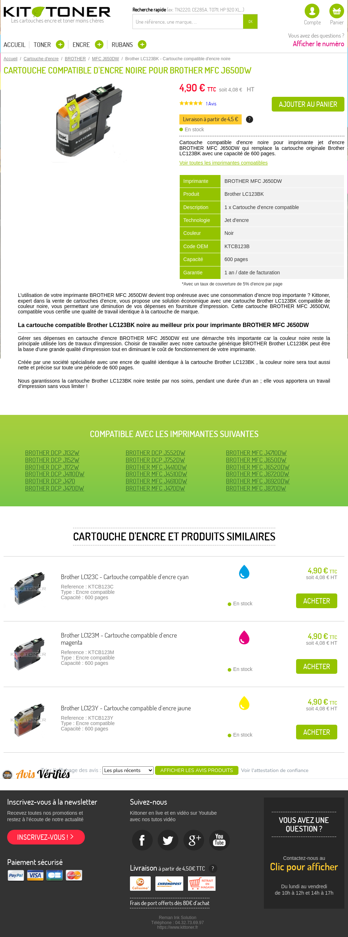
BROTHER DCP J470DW (54, 488)
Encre (82, 45)
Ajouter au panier (308, 104)
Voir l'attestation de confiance (274, 770)
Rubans (123, 45)
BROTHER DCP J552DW (155, 453)
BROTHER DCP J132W (52, 453)
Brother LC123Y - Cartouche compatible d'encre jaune (126, 708)
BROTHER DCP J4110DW (54, 474)
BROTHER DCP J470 (50, 481)
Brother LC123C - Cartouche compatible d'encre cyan (125, 577)
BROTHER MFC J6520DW (258, 467)
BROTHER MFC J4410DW (156, 467)
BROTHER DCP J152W (52, 460)
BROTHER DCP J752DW (155, 460)
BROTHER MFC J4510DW (156, 474)
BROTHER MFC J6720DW (257, 474)
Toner (43, 45)
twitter (168, 840)
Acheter (316, 600)
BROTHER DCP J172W (52, 467)
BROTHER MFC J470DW (155, 488)
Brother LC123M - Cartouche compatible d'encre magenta (119, 639)
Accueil (14, 44)
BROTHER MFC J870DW (256, 488)
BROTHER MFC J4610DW (156, 481)
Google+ (194, 840)
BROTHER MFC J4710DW (256, 453)
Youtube (220, 840)
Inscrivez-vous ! (42, 837)
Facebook (142, 840)
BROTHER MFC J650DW (256, 460)
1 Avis (211, 103)
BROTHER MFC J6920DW (258, 481)
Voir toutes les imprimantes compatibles (223, 163)
